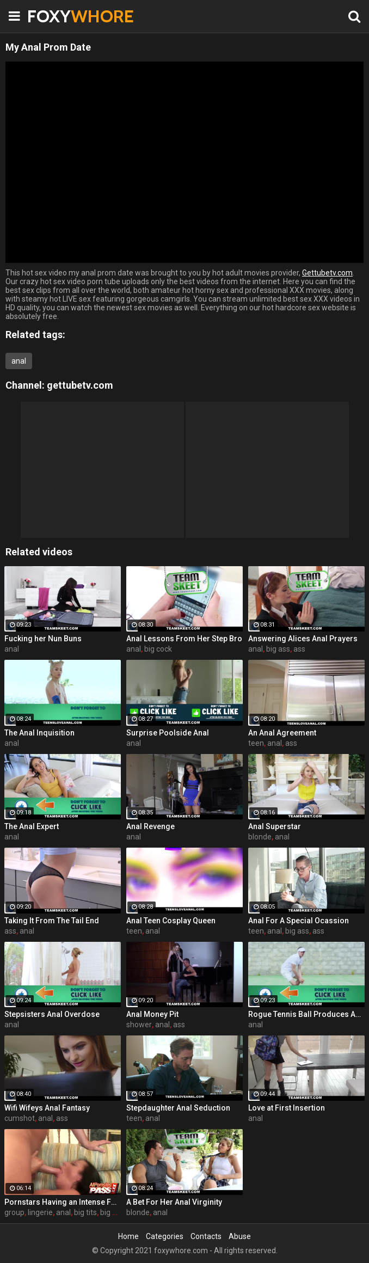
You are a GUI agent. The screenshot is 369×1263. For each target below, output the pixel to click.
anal (18, 361)
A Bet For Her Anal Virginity (174, 1202)
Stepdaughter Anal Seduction (178, 1107)
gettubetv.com (80, 385)
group (14, 1212)
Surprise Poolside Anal (167, 732)
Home (128, 1236)
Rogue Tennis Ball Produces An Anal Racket (306, 1014)
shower (139, 1024)
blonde (260, 836)
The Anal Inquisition (39, 732)
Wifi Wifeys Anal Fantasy (47, 1107)
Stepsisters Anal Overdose (52, 1014)
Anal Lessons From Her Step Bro (184, 638)
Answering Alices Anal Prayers (303, 638)
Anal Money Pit (152, 1014)
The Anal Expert (31, 826)
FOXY (54, 16)
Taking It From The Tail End (51, 920)
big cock (158, 649)
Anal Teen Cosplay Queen (171, 920)
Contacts (206, 1236)
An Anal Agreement (282, 732)
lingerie (40, 1212)
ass (299, 649)
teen (256, 743)
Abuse (240, 1236)
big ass (278, 649)
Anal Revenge (150, 826)
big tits (85, 1212)
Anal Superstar (274, 826)
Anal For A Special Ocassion (298, 920)
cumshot (19, 1118)
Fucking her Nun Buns (43, 638)
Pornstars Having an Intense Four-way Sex (62, 1202)
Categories (164, 1236)
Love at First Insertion (286, 1107)
